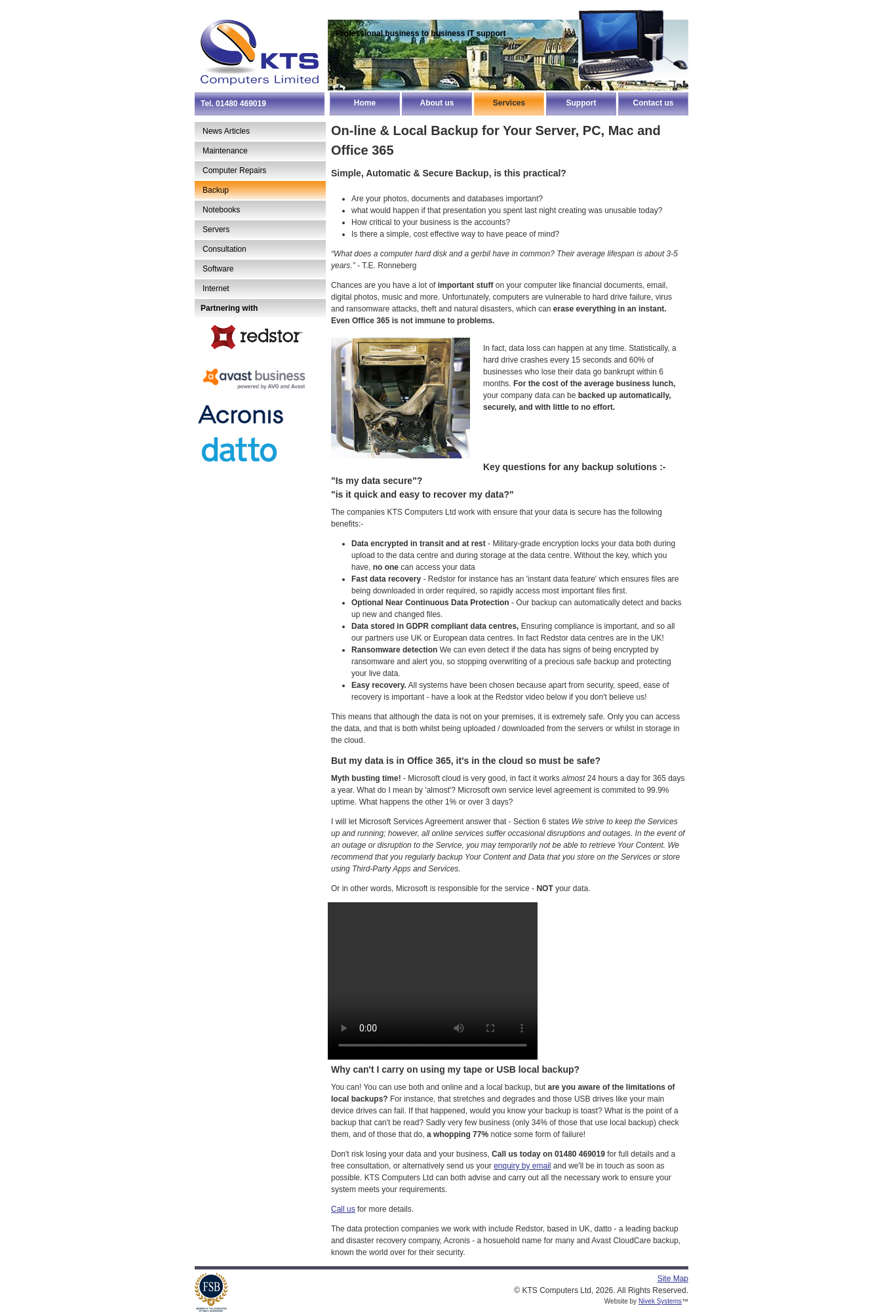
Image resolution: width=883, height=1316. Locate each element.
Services (509, 103)
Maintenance (225, 150)
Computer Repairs (234, 170)
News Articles (226, 131)
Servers (216, 229)
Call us (343, 1209)
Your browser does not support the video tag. (433, 981)
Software (218, 268)
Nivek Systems (660, 1301)
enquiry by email (522, 1165)
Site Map (672, 1278)
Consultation (224, 249)
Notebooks (221, 209)
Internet (216, 288)
